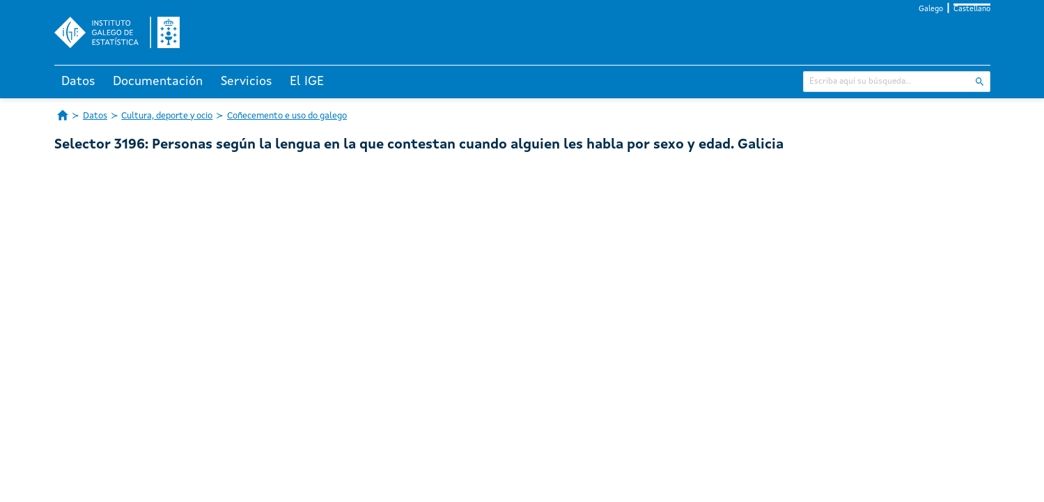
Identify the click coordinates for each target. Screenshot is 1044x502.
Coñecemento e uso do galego (287, 116)
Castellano (971, 9)
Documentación (158, 81)
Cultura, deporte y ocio (166, 116)
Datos (78, 81)
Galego (931, 9)
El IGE (307, 81)
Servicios (246, 81)
